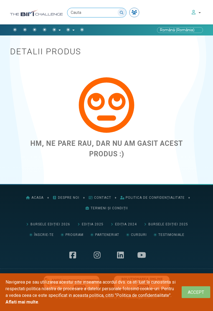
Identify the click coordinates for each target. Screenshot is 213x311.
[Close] (196, 292)
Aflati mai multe (22, 302)
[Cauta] (96, 12)
